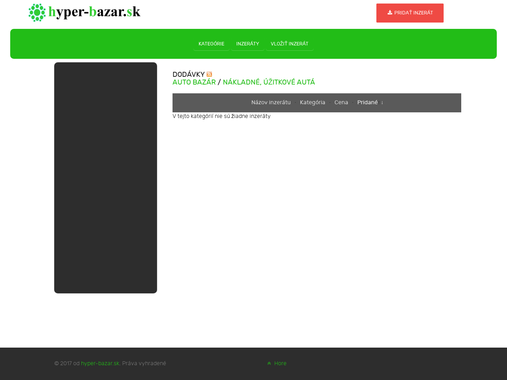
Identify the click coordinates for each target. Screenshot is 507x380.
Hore (276, 363)
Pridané (367, 102)
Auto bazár (194, 82)
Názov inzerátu (271, 102)
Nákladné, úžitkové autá (269, 82)
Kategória (313, 102)
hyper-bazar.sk (100, 363)
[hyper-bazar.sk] (85, 12)
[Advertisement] (105, 176)
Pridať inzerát (410, 13)
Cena (342, 102)
